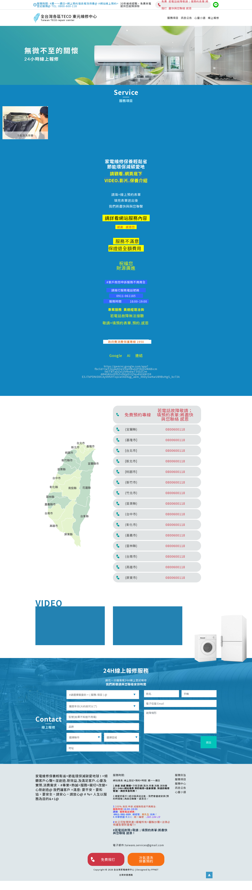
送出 (208, 742)
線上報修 (213, 18)
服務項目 (172, 18)
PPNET (154, 869)
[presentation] (175, 742)
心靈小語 (199, 18)
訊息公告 (186, 18)
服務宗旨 (180, 775)
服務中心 (180, 783)
